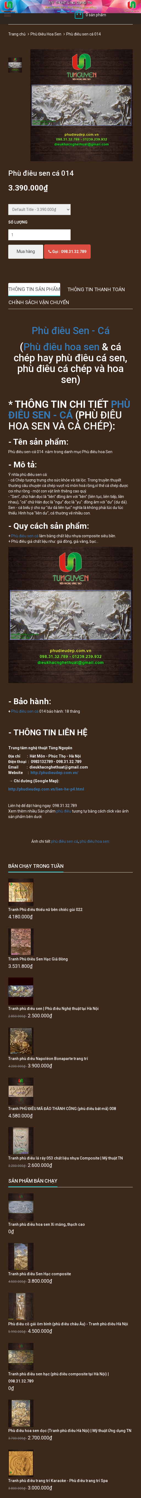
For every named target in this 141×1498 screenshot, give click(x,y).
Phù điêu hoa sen (61, 347)
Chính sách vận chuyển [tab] (39, 302)
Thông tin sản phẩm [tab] (34, 289)
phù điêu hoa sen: (94, 841)
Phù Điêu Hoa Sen (46, 34)
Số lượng (17, 222)
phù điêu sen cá (64, 841)
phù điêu (63, 811)
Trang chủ (17, 34)
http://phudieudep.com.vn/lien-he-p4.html (46, 789)
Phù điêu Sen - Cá (71, 331)
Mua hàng (25, 251)
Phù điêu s (20, 536)
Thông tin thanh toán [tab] (96, 289)
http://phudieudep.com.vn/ (54, 772)
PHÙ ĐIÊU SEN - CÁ (69, 410)
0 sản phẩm (96, 15)
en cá (33, 536)
